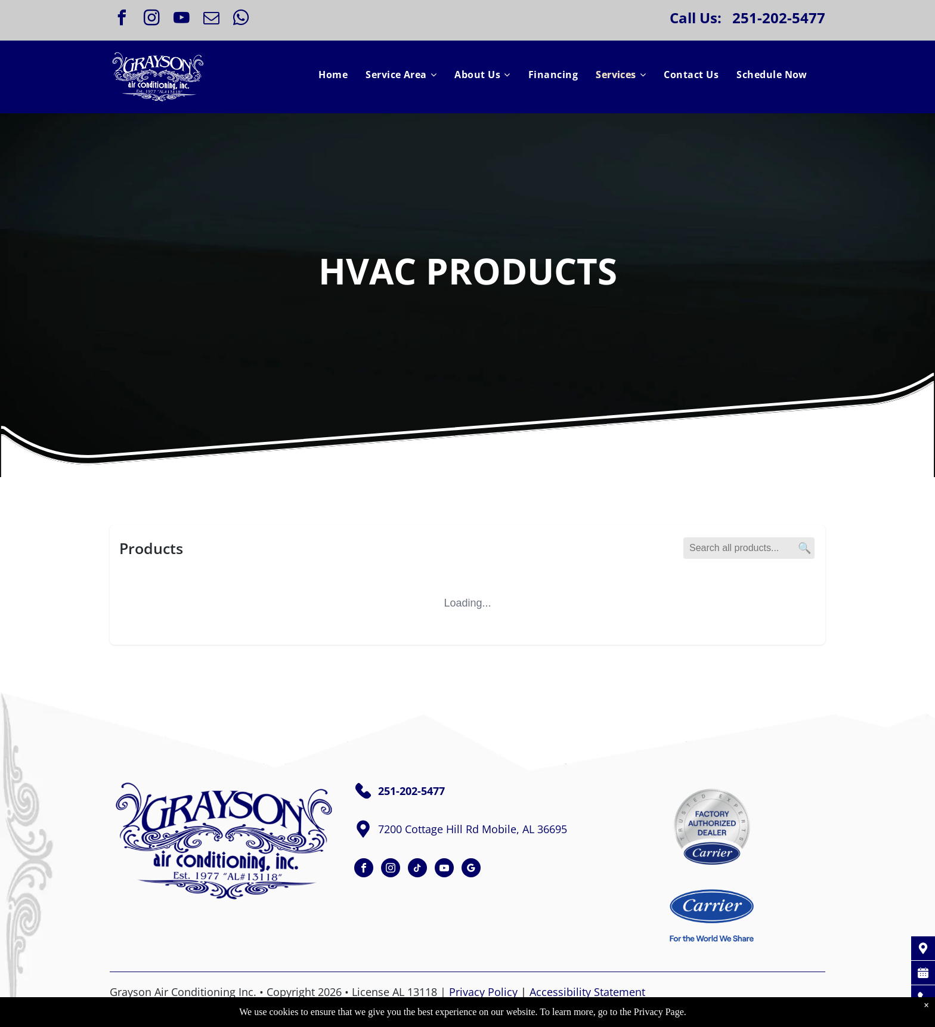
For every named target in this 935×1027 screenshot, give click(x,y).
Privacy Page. (660, 1012)
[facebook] (122, 19)
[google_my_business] (471, 869)
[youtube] (181, 19)
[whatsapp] (241, 19)
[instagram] (151, 19)
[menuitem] (333, 74)
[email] (211, 19)
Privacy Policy (483, 992)
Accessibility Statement (587, 992)
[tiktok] (417, 869)
